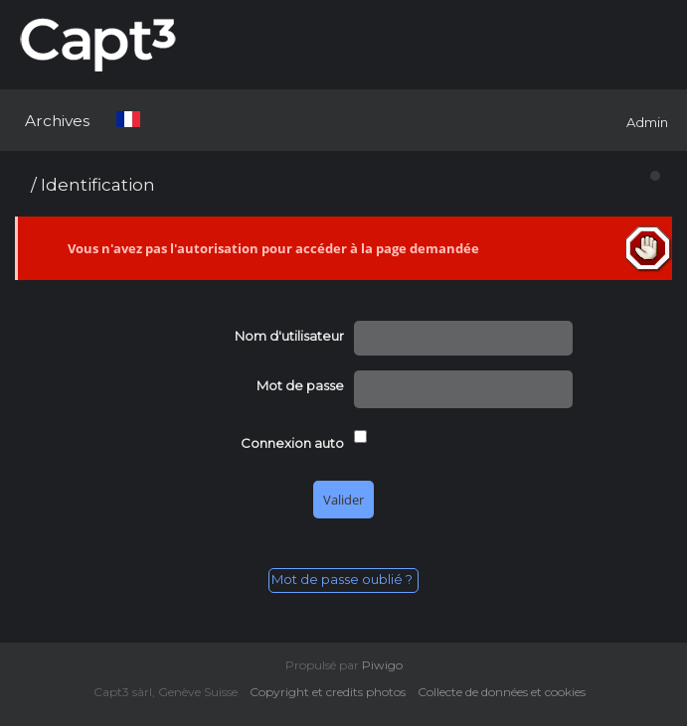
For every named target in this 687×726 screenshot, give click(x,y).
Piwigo (382, 664)
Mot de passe (300, 385)
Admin (647, 122)
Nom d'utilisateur (289, 336)
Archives (57, 120)
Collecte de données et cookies (506, 691)
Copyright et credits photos (332, 691)
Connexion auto (292, 443)
